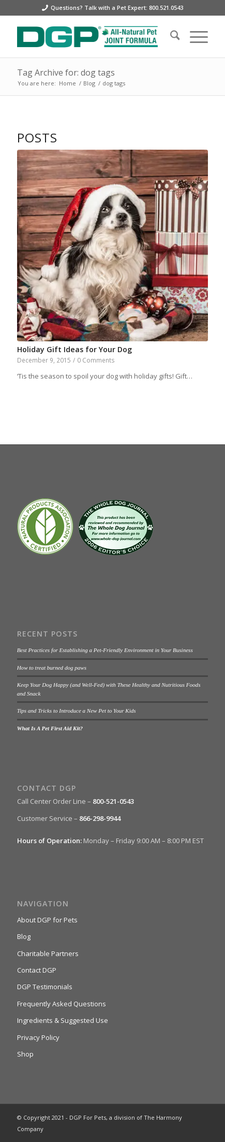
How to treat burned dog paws (51, 667)
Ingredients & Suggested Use (62, 1020)
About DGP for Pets (47, 919)
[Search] (170, 36)
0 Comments (96, 360)
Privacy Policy (38, 1037)
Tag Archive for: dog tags (66, 72)
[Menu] (193, 36)
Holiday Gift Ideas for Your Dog (74, 349)
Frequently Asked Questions (61, 1003)
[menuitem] (170, 36)
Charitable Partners (48, 953)
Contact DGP (36, 970)
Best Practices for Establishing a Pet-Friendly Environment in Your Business (105, 650)
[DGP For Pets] (93, 36)
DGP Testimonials (44, 986)
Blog (24, 936)
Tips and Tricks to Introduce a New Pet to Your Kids (76, 710)
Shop (25, 1054)
